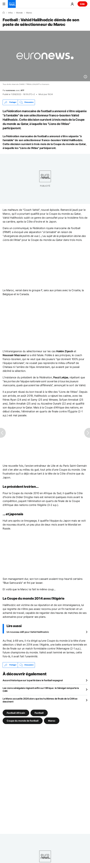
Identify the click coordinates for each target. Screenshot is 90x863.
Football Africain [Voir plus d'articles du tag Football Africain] (16, 712)
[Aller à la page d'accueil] (12, 4)
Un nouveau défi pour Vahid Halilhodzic (28, 631)
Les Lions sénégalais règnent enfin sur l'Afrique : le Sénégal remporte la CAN (41, 689)
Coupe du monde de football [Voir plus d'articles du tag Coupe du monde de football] (23, 720)
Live (82, 3)
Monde (19, 13)
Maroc (29, 13)
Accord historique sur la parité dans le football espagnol (33, 680)
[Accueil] (4, 12)
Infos (10, 13)
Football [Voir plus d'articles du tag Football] (39, 712)
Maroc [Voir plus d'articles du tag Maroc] (51, 720)
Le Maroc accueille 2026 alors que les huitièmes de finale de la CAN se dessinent (40, 700)
